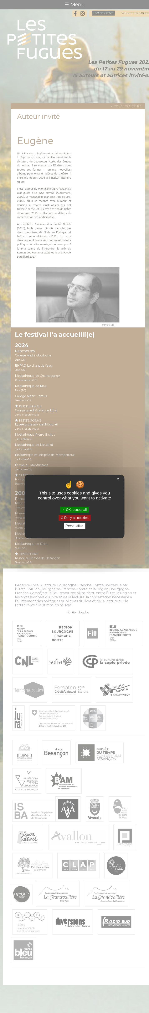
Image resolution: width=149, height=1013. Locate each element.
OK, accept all (74, 509)
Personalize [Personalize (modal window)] (74, 526)
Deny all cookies (74, 518)
